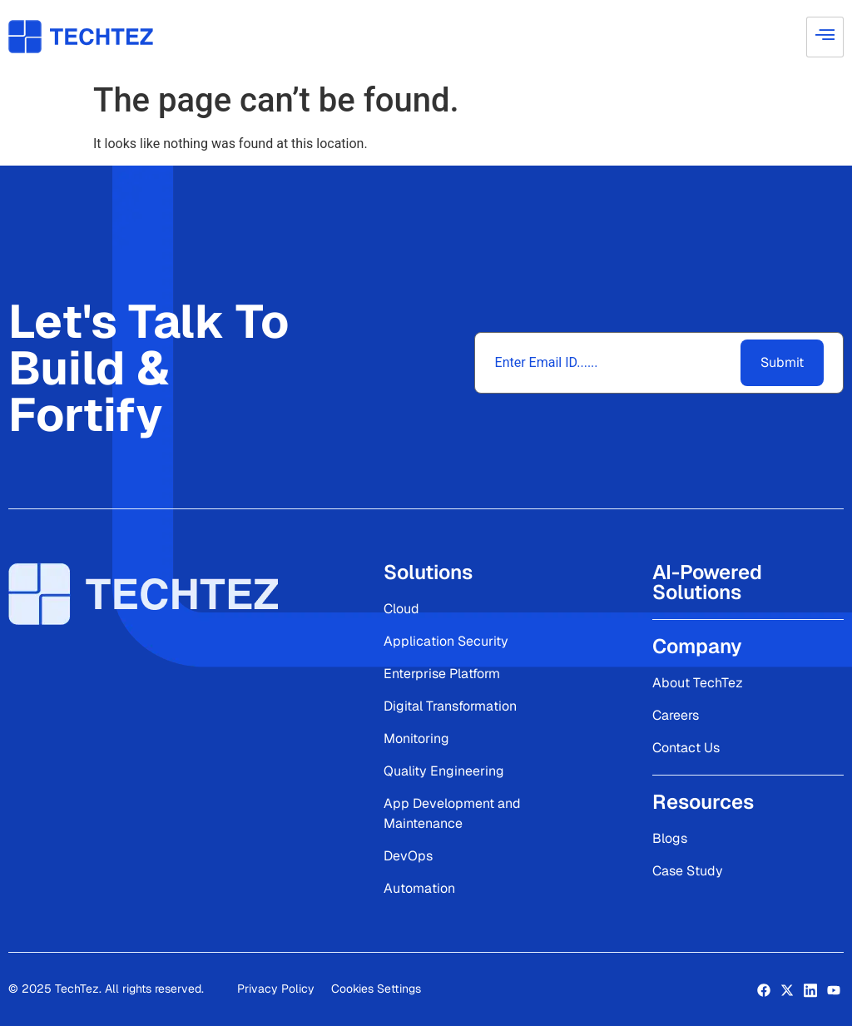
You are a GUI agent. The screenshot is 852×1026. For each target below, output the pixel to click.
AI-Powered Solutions (707, 582)
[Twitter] (787, 989)
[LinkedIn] (810, 989)
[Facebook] (764, 989)
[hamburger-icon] (825, 37)
